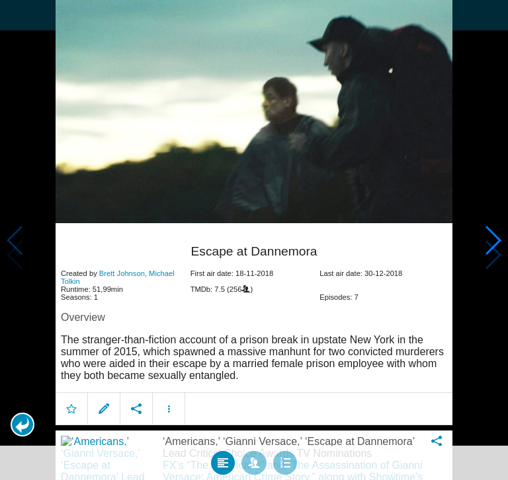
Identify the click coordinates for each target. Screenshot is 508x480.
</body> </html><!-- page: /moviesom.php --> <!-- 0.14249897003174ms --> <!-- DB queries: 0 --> (254, 240)
